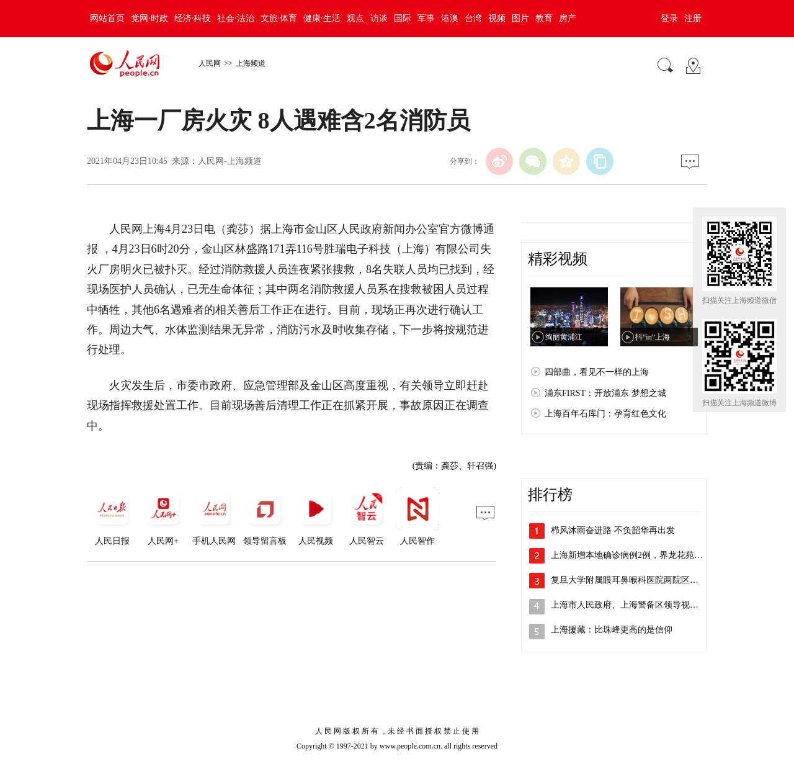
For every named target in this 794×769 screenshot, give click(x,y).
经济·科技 (193, 18)
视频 (497, 18)
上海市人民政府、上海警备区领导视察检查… (638, 604)
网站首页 (107, 18)
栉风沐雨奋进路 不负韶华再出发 (613, 530)
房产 (567, 18)
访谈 (379, 18)
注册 (693, 18)
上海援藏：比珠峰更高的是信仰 (611, 629)
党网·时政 (149, 18)
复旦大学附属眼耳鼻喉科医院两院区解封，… (638, 580)
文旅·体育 (279, 18)
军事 (426, 18)
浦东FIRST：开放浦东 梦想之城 (605, 393)
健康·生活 (322, 18)
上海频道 (250, 63)
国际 (402, 18)
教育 (544, 18)
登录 (669, 18)
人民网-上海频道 (230, 161)
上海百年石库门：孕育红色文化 (605, 413)
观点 (355, 18)
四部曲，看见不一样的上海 (597, 372)
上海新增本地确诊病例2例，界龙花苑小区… (635, 555)
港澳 (449, 18)
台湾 (473, 18)
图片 (520, 18)
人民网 (209, 63)
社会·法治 (235, 18)
